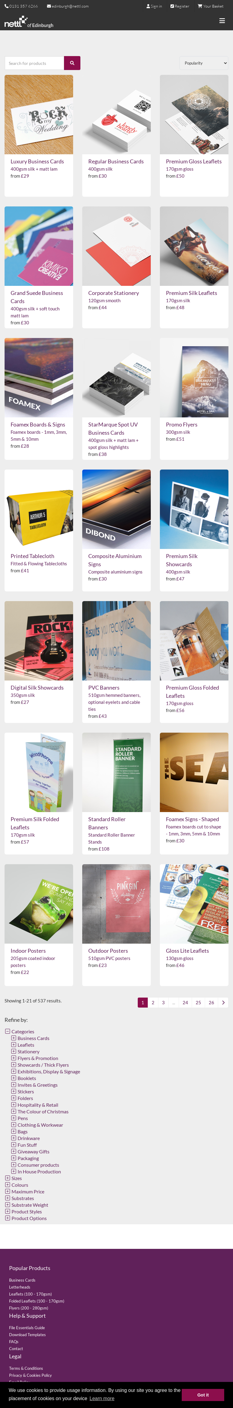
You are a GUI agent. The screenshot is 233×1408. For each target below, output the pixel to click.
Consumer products (35, 1165)
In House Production (36, 1171)
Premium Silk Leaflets (191, 292)
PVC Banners (104, 687)
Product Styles (23, 1211)
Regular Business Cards (116, 161)
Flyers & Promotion (34, 1058)
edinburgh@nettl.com (68, 6)
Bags (19, 1131)
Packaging (25, 1158)
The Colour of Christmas (40, 1111)
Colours (16, 1185)
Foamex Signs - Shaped (192, 819)
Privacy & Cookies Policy (30, 1375)
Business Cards (30, 1038)
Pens (19, 1118)
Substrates (19, 1198)
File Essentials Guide (27, 1327)
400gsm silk (100, 169)
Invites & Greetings (34, 1085)
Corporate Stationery (113, 292)
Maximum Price (24, 1191)
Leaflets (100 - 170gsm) (30, 1294)
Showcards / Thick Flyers (40, 1065)
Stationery (25, 1051)
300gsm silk (178, 432)
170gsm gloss (180, 169)
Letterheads (19, 1287)
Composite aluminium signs (115, 571)
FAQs (14, 1341)
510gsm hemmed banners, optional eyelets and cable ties (114, 702)
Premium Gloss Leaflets (194, 161)
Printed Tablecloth (32, 556)
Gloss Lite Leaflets (187, 950)
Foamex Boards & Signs (38, 424)
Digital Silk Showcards (37, 687)
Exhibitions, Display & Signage (45, 1071)
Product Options (26, 1218)
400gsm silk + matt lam (34, 169)
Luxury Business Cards (37, 161)
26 (211, 1002)
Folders (22, 1098)
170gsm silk (178, 300)
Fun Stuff (24, 1145)
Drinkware (25, 1138)
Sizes (13, 1178)
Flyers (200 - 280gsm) (28, 1308)
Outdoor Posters (108, 950)
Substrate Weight (26, 1205)
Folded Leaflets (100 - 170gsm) (36, 1301)
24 (185, 1002)
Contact (16, 1348)
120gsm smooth (104, 300)
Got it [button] (203, 1395)
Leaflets (22, 1045)
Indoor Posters (28, 950)
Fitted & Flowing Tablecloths (39, 563)
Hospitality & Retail (34, 1105)
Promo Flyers (182, 424)
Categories (19, 1031)
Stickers (22, 1091)
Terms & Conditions (26, 1368)
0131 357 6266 (23, 6)
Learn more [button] (101, 1398)
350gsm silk (23, 695)
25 (198, 1002)
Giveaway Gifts (30, 1151)
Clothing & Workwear (37, 1125)
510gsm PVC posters (109, 958)
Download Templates (27, 1334)
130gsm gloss (180, 958)
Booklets (23, 1078)
